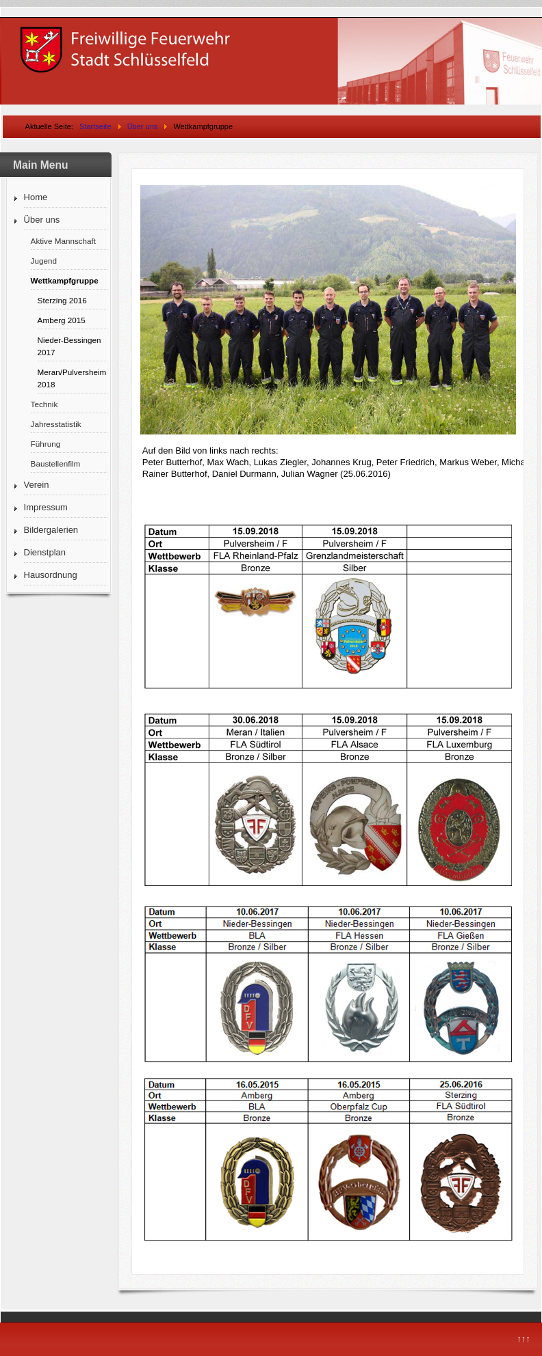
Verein (36, 485)
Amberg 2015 (62, 320)
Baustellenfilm (56, 463)
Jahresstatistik (56, 423)
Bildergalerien (51, 530)
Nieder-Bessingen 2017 (69, 346)
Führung (46, 443)
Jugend (44, 260)
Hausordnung (50, 575)
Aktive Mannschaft (63, 240)
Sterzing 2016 (62, 300)
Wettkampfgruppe (65, 280)
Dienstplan (45, 552)
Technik (44, 404)
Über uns (42, 220)
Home (36, 197)
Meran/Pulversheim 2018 (72, 378)
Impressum (46, 507)
